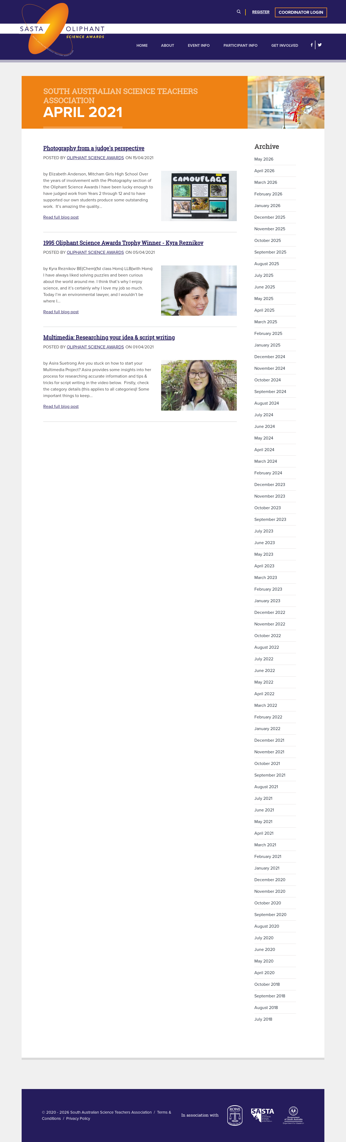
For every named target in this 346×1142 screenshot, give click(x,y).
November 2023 (269, 496)
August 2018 (266, 1007)
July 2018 (263, 1019)
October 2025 (267, 240)
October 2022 (267, 635)
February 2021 (267, 856)
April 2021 (263, 833)
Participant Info (241, 45)
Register (261, 12)
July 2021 (263, 798)
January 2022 (267, 728)
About (167, 45)
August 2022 (266, 647)
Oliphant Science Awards (95, 158)
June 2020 (264, 949)
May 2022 (263, 682)
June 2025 (264, 287)
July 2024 (263, 415)
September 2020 (270, 914)
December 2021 (269, 740)
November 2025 (269, 229)
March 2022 (265, 705)
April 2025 (264, 310)
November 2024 (269, 368)
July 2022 (263, 659)
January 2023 (267, 601)
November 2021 (269, 752)
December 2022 (269, 612)
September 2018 (269, 996)
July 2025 (263, 275)
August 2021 (266, 787)
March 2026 (265, 182)
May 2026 (263, 159)
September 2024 (270, 391)
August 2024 (266, 403)
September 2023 (270, 519)
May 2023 (263, 554)
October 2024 (267, 380)
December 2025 (269, 217)
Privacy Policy (78, 1118)
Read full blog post (61, 217)
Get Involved (284, 45)
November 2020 (269, 891)
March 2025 (265, 322)
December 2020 (269, 880)
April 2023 (264, 566)
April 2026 (264, 171)
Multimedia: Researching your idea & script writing (109, 337)
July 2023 (263, 531)
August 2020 (266, 926)
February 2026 (268, 194)
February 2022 (268, 717)
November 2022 (269, 624)
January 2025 (267, 345)
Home (142, 45)
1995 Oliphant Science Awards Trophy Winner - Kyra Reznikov (123, 243)
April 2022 (264, 694)
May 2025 (263, 298)
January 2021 (266, 868)
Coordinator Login (301, 12)
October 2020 (267, 903)
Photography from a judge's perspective (93, 148)
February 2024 (268, 473)
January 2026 (267, 205)
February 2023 (268, 589)
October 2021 (267, 763)
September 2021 (269, 775)
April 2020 (264, 972)
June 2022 (264, 670)
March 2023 (265, 577)
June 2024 (264, 426)
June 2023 (264, 542)
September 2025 (270, 252)
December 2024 (269, 356)
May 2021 (263, 821)
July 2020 (264, 938)
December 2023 (269, 484)
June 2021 (264, 810)
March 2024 (265, 461)
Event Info (199, 45)
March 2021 (265, 845)
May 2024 (263, 438)
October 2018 (267, 984)
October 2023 (267, 508)
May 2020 (264, 961)
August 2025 (266, 264)
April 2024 (264, 449)
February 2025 (268, 333)
